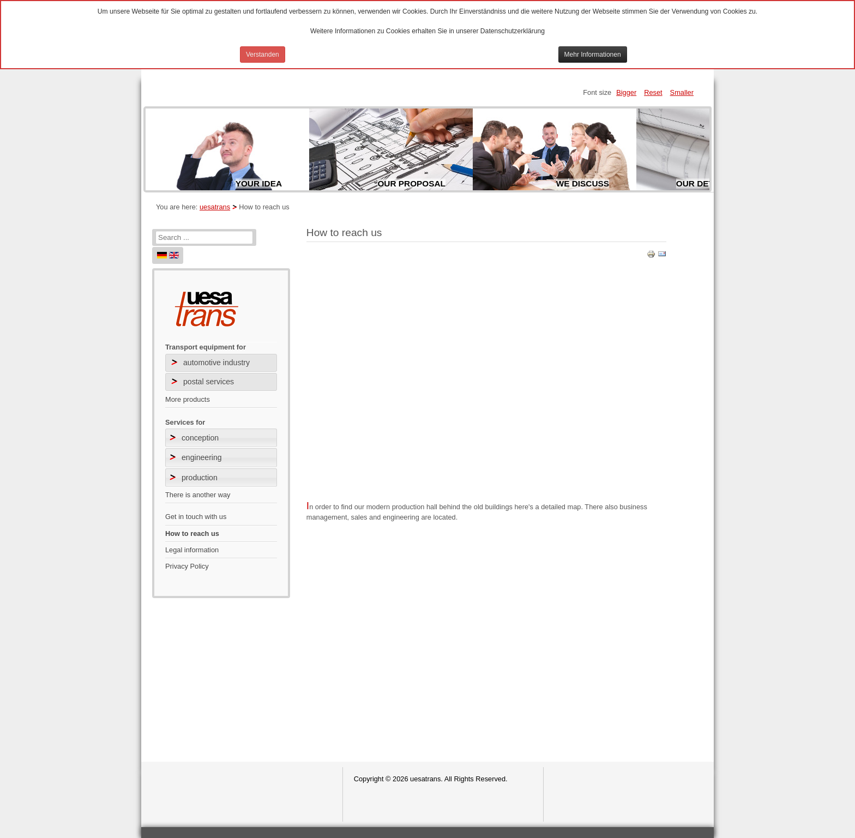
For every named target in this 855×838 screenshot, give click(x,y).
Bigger (626, 92)
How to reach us (192, 533)
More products (187, 399)
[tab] (221, 438)
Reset (653, 92)
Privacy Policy (187, 566)
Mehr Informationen (592, 54)
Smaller (682, 92)
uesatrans (215, 207)
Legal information (192, 550)
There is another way (198, 495)
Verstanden (262, 54)
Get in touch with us (195, 517)
